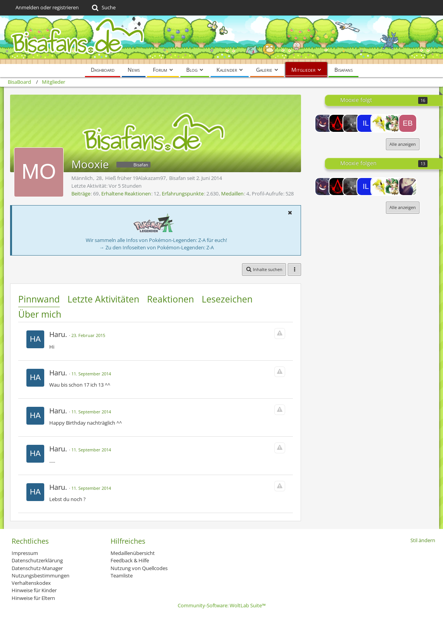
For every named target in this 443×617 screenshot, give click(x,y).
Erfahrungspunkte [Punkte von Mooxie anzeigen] (183, 193)
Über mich (39, 314)
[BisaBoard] (221, 40)
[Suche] (103, 8)
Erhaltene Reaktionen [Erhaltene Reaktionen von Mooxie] (126, 193)
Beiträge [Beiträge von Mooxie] (80, 193)
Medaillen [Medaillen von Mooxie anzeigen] (232, 193)
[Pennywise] (407, 186)
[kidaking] (393, 123)
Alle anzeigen (402, 144)
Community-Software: (222, 605)
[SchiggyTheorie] (338, 123)
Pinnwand (39, 299)
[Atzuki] (324, 123)
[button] (290, 212)
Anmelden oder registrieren (47, 7)
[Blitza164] (379, 123)
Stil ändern (422, 540)
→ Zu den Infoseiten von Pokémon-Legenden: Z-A (156, 247)
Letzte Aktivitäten (103, 299)
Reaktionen (170, 299)
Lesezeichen (227, 299)
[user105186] (352, 123)
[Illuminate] (365, 123)
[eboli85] (407, 123)
